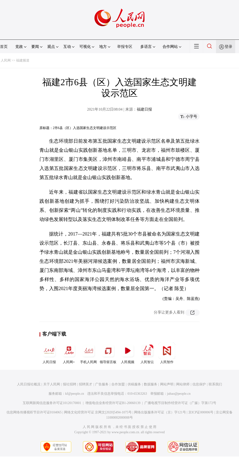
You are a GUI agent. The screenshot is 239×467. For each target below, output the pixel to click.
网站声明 (167, 384)
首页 (4, 47)
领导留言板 (108, 353)
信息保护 (199, 384)
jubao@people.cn (178, 393)
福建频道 (22, 60)
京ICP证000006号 (201, 412)
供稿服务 (134, 384)
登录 (228, 47)
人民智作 (166, 353)
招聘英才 (85, 384)
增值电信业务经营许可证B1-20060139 (113, 403)
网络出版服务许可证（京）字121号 (160, 412)
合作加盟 (118, 384)
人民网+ (68, 353)
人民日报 (49, 353)
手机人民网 (88, 353)
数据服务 (150, 384)
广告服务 (102, 384)
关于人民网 (51, 384)
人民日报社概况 (28, 384)
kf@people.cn (74, 393)
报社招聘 (69, 384)
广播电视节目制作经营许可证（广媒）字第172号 (180, 403)
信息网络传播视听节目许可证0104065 (34, 412)
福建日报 (144, 109)
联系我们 (215, 384)
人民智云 (147, 353)
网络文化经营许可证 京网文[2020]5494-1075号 (98, 412)
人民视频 (127, 353)
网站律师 (183, 384)
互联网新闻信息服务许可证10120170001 (52, 403)
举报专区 (124, 47)
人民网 (6, 60)
